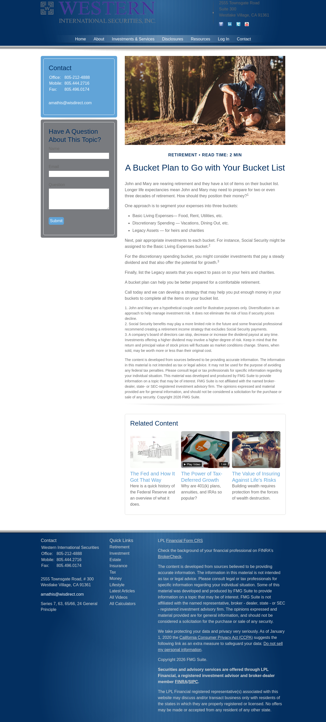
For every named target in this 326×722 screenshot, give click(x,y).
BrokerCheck (169, 556)
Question (57, 185)
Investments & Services (133, 39)
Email (54, 166)
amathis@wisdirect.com (70, 103)
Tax (113, 572)
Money (116, 578)
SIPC (193, 682)
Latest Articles (122, 591)
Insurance (118, 566)
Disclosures (172, 39)
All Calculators (122, 603)
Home (80, 39)
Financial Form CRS (184, 540)
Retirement (119, 547)
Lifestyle (117, 585)
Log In (223, 39)
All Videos (119, 597)
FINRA (181, 682)
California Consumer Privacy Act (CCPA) (216, 637)
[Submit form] (56, 221)
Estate (115, 560)
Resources (200, 39)
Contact (244, 39)
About (98, 39)
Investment (119, 553)
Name (54, 148)
